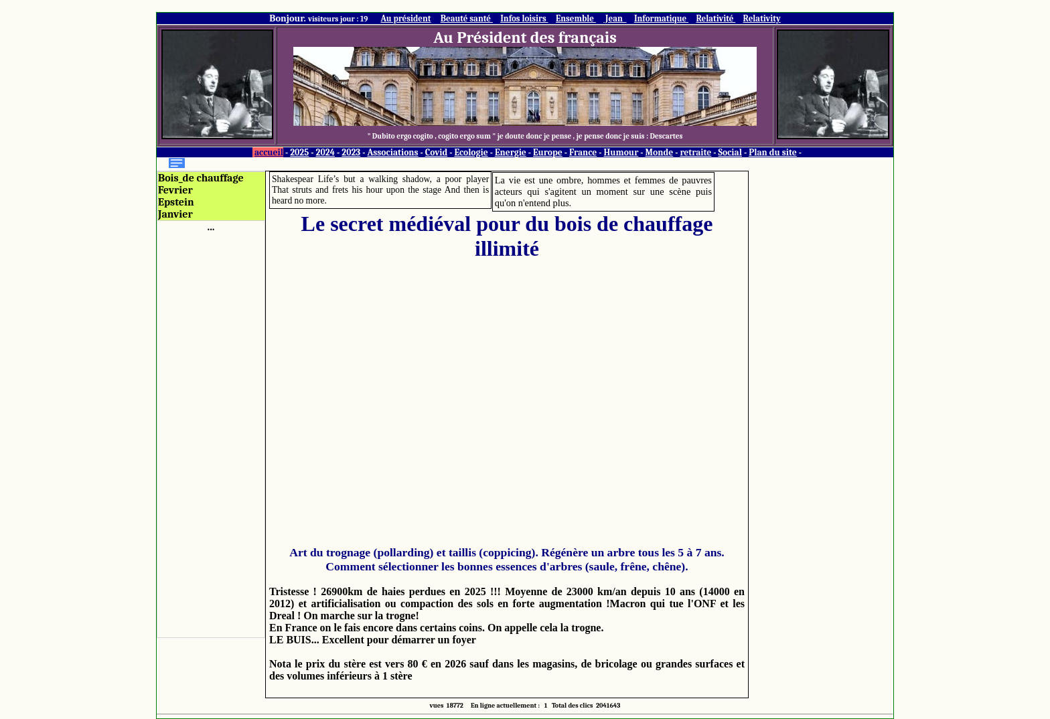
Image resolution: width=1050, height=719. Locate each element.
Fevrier (175, 190)
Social (730, 152)
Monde (660, 152)
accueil (268, 152)
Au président (406, 18)
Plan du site (773, 152)
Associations (392, 152)
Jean (614, 18)
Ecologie (470, 152)
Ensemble (576, 18)
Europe (547, 152)
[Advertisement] (211, 434)
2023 (351, 152)
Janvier (175, 214)
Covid (436, 152)
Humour (620, 152)
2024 (325, 152)
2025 (299, 152)
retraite (695, 152)
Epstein (176, 202)
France (583, 152)
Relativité (716, 18)
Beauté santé (467, 18)
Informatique (661, 18)
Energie (510, 152)
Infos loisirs (524, 18)
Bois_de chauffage (201, 178)
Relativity (762, 18)
